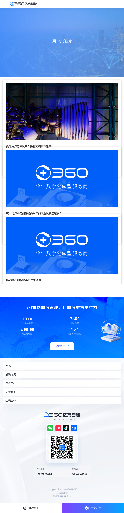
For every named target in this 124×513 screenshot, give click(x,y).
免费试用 (93, 508)
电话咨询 (31, 508)
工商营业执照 (62, 493)
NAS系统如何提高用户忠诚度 (23, 280)
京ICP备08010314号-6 (62, 496)
